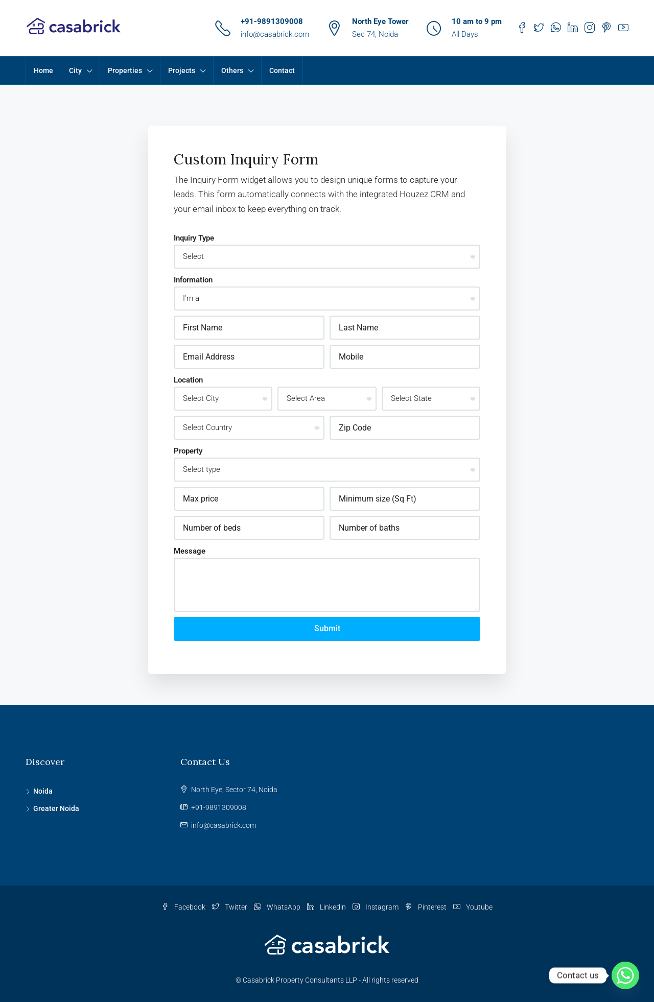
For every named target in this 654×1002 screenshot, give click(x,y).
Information (193, 279)
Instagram (376, 907)
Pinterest (426, 907)
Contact (282, 70)
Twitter (230, 907)
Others (232, 70)
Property (188, 451)
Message (189, 551)
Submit (327, 628)
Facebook (184, 907)
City (75, 70)
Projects (181, 70)
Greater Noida (56, 808)
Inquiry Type (194, 238)
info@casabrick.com (275, 34)
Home (43, 70)
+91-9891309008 (272, 21)
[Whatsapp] (625, 975)
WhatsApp (278, 907)
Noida (43, 791)
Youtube (473, 907)
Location (188, 380)
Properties (125, 70)
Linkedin (327, 907)
